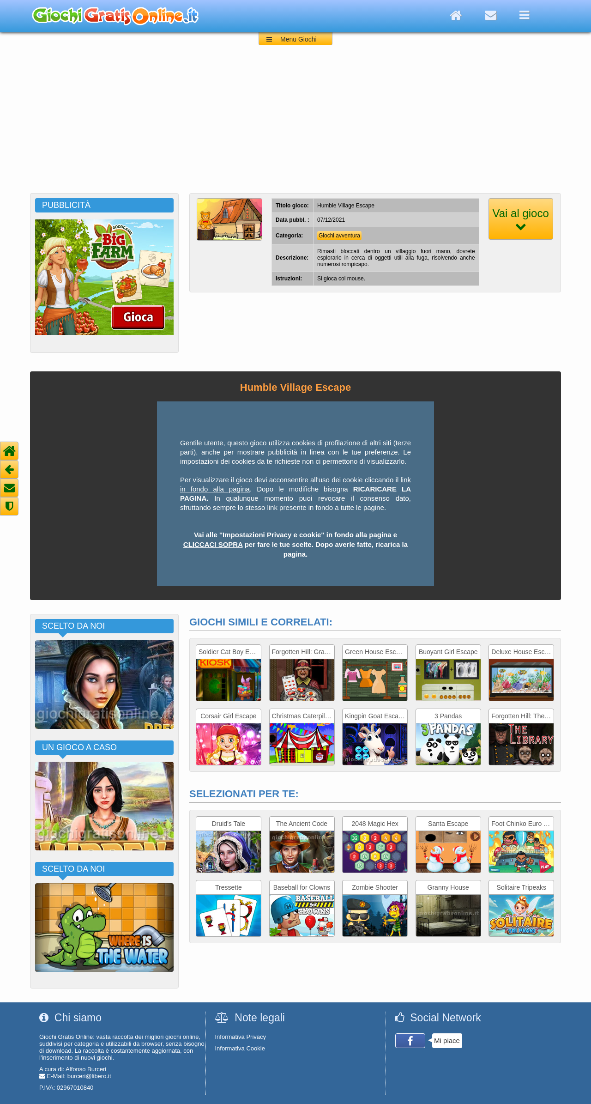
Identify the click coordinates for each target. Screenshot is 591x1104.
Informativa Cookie (240, 1048)
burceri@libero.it (89, 1076)
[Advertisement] (295, 123)
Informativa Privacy (240, 1036)
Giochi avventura (339, 235)
